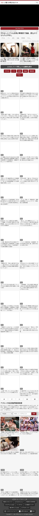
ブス (8, 38)
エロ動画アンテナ (29, 504)
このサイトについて (11, 511)
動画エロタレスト (8, 501)
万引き (3, 38)
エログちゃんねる (9, 504)
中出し (29, 38)
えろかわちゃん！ (19, 501)
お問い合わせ (24, 511)
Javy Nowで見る (19, 28)
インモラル (19, 504)
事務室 (23, 38)
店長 (13, 38)
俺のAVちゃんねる (14, 507)
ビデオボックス (25, 507)
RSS (33, 511)
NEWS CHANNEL (31, 501)
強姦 (18, 38)
